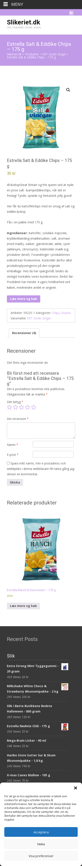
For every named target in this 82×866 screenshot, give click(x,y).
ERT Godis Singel (39, 318)
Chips (55, 313)
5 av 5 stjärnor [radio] (33, 407)
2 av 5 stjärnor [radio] (15, 407)
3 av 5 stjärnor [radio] (21, 407)
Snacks (66, 313)
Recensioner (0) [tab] (24, 333)
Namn (12, 445)
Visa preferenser (41, 856)
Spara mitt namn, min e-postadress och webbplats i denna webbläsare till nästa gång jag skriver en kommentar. (40, 468)
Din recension (18, 419)
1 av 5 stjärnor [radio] (9, 407)
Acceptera (41, 832)
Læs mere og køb (23, 299)
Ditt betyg (15, 402)
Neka (41, 844)
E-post (13, 455)
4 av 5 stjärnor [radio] (27, 407)
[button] (75, 788)
